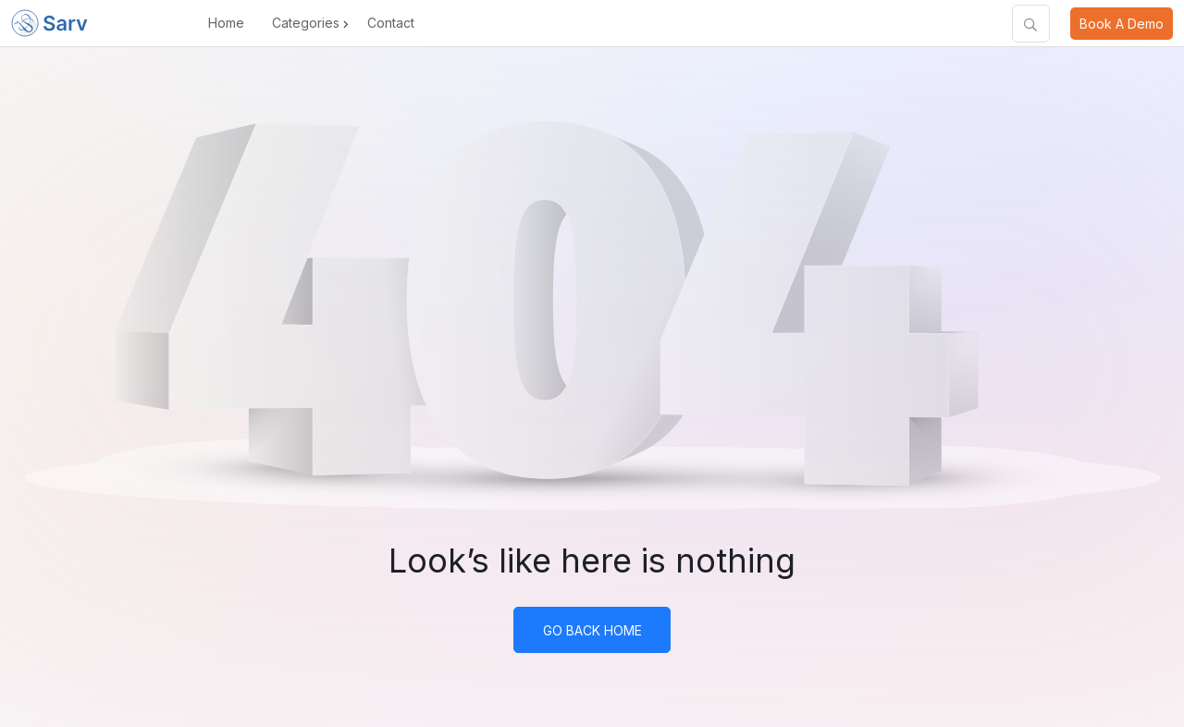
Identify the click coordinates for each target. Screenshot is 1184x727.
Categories (305, 23)
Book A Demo (1121, 23)
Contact (390, 23)
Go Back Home (592, 630)
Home (226, 23)
